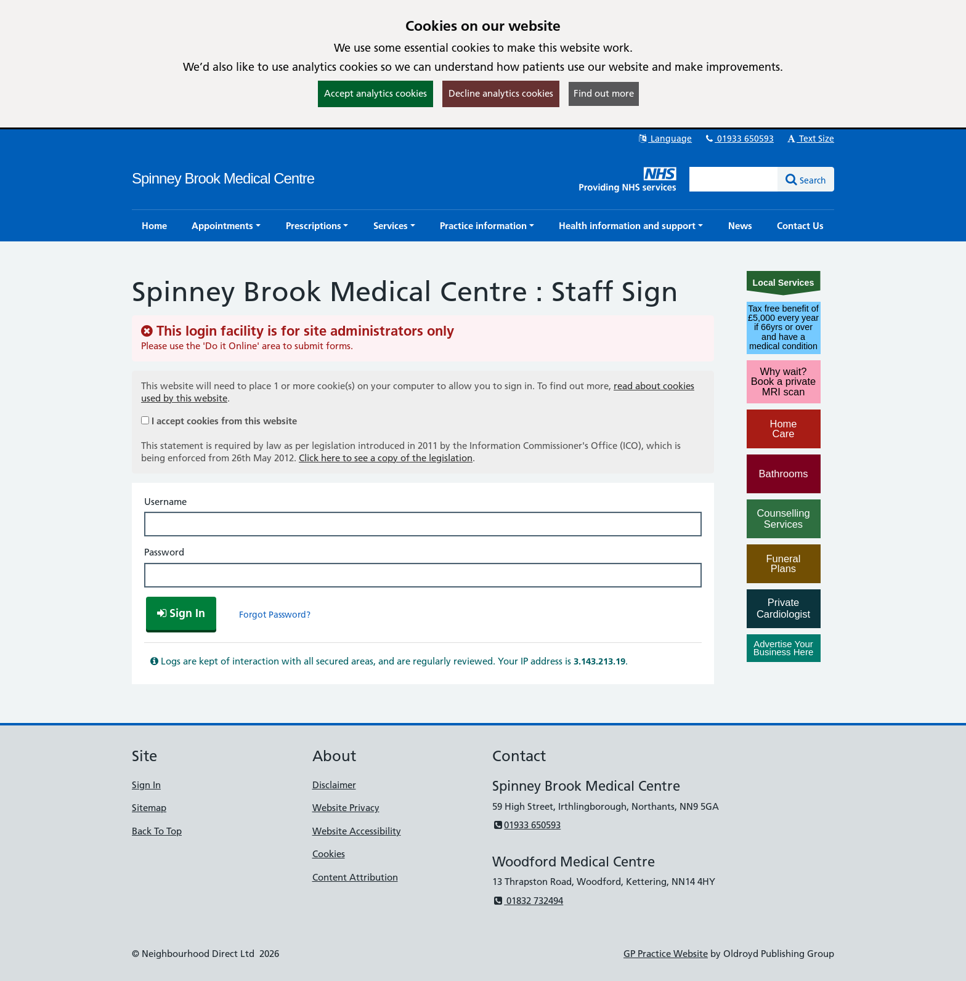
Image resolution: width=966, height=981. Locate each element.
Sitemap (149, 807)
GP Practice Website (665, 953)
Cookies (328, 854)
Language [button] (664, 138)
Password (164, 552)
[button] (226, 225)
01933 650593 (739, 138)
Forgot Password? (274, 614)
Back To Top (157, 831)
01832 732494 (527, 900)
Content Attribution (355, 877)
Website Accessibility (356, 831)
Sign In (146, 785)
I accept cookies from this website (224, 421)
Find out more (604, 93)
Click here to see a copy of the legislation (386, 458)
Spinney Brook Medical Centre (223, 178)
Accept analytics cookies (375, 93)
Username (165, 501)
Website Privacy (346, 807)
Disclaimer (334, 785)
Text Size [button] (809, 138)
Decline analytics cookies (500, 93)
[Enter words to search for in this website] (733, 179)
